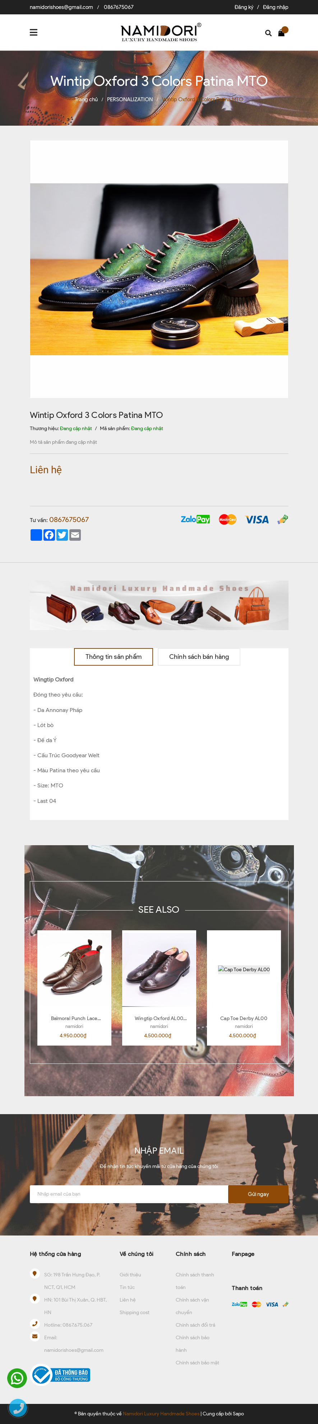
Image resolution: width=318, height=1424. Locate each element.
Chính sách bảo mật (197, 1363)
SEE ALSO (158, 909)
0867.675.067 (77, 1325)
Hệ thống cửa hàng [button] (55, 1254)
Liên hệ (128, 1300)
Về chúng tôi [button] (137, 1254)
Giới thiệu (130, 1275)
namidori (74, 1026)
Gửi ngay (258, 1194)
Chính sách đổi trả (195, 1325)
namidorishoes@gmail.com (61, 7)
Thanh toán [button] (247, 1288)
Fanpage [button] (243, 1254)
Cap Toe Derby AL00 (243, 1018)
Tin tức (127, 1287)
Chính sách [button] (191, 1254)
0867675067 (119, 7)
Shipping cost (134, 1312)
